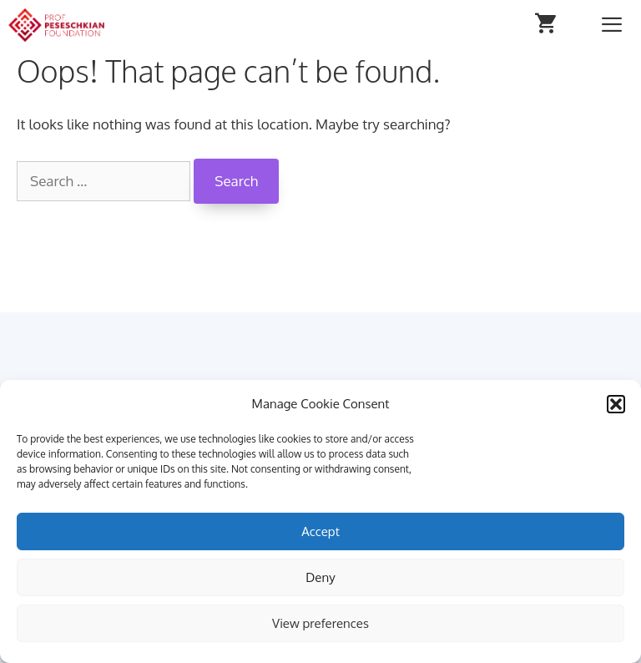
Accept (320, 531)
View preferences (320, 623)
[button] (616, 404)
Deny (320, 577)
